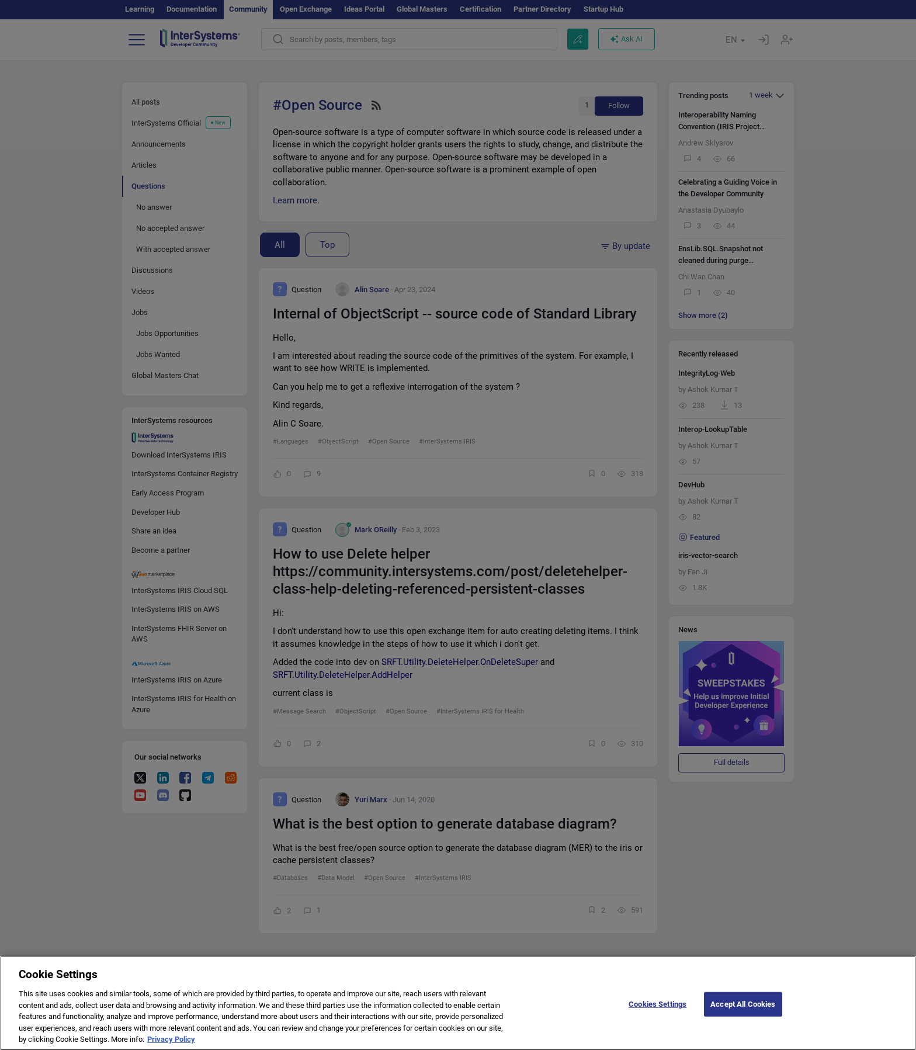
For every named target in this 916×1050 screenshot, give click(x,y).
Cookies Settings (657, 1011)
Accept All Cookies (742, 1011)
